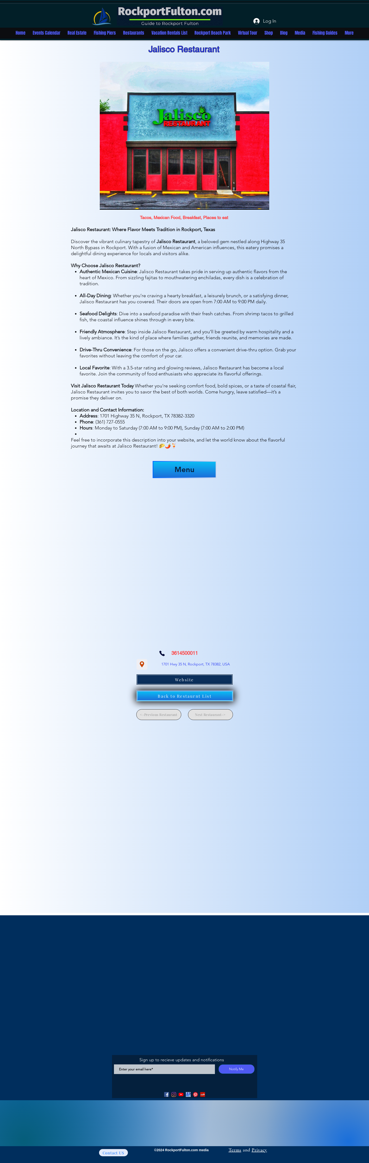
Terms (235, 1150)
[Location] (142, 664)
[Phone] (162, 653)
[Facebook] (166, 1094)
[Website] (184, 679)
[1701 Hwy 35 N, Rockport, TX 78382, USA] (195, 664)
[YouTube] (181, 1094)
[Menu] (184, 469)
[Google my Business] (188, 1094)
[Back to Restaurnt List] (185, 695)
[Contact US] (113, 1152)
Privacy (259, 1150)
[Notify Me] (237, 1069)
